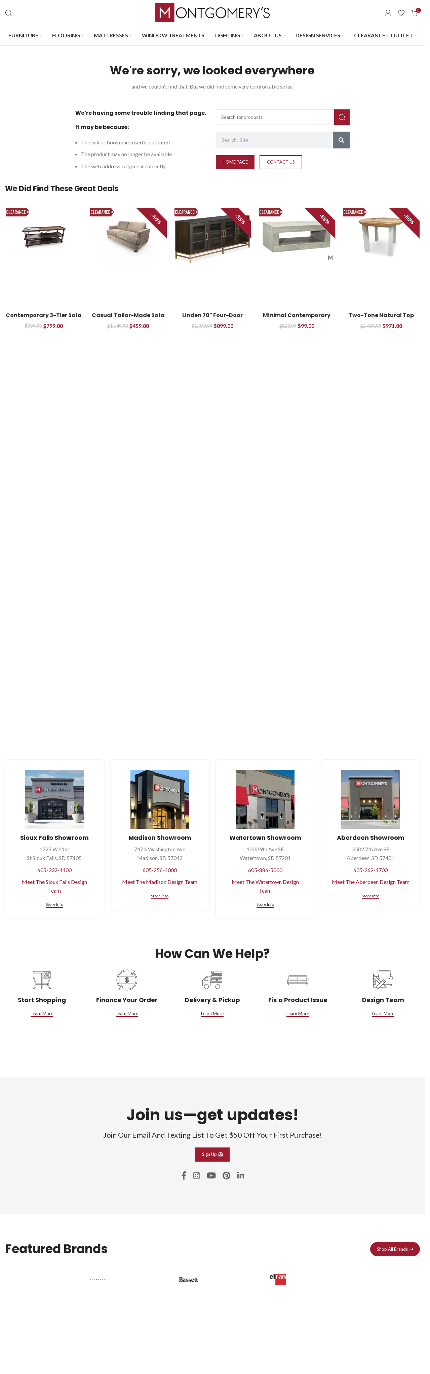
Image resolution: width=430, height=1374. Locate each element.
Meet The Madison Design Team (159, 882)
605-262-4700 (370, 870)
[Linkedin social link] (240, 1175)
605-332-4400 (54, 870)
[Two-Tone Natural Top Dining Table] (381, 237)
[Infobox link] (122, 1317)
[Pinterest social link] (226, 1175)
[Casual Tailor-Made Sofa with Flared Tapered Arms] (128, 237)
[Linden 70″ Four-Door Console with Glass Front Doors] (212, 237)
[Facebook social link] (184, 1175)
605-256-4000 (160, 870)
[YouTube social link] (211, 1175)
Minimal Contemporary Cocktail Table (296, 319)
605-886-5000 (265, 870)
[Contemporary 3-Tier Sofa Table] (44, 237)
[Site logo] (212, 12)
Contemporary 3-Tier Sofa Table (44, 319)
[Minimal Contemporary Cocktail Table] (297, 237)
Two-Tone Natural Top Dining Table (381, 319)
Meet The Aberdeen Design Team (370, 882)
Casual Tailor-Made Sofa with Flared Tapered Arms (128, 319)
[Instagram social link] (196, 1175)
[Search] (8, 13)
